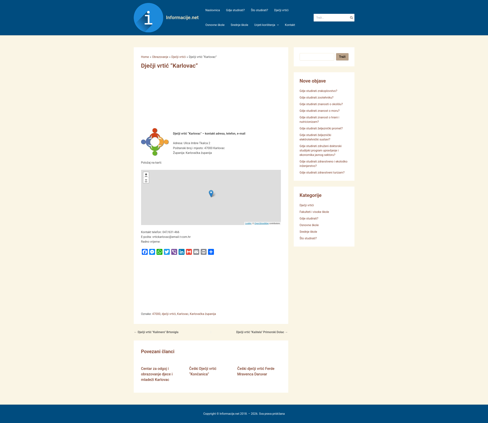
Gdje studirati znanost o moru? (320, 111)
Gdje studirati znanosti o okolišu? (321, 104)
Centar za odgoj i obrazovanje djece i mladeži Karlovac (157, 374)
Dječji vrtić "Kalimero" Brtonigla (156, 332)
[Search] (351, 17)
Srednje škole (308, 231)
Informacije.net (182, 17)
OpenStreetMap (261, 223)
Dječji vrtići (307, 205)
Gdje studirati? (309, 218)
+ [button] (146, 175)
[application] (276, 25)
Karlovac (183, 314)
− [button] (146, 180)
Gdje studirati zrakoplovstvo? (318, 91)
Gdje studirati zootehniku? (316, 97)
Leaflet (248, 223)
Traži (342, 56)
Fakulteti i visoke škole (314, 212)
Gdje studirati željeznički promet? (321, 128)
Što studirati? (308, 238)
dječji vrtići (169, 314)
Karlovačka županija (203, 314)
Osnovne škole (309, 225)
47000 (156, 314)
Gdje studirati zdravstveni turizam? (322, 172)
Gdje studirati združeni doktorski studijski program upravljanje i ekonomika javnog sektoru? (321, 150)
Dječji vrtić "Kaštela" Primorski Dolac (262, 332)
